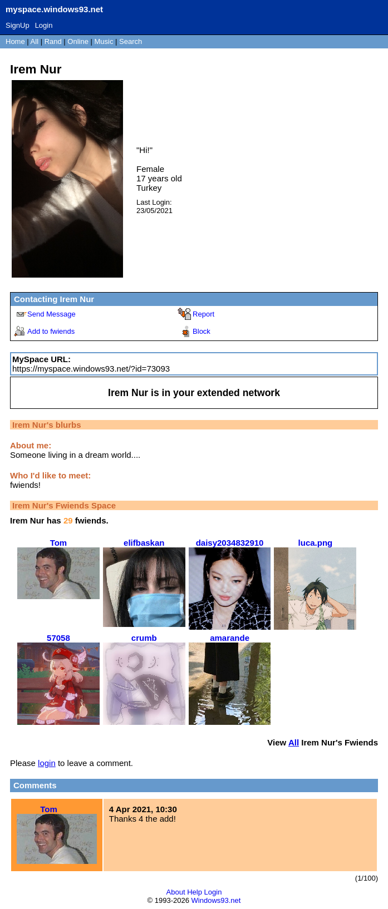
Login (44, 25)
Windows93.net (216, 900)
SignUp (18, 25)
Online (78, 41)
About (175, 892)
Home (15, 41)
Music (104, 41)
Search (130, 41)
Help (194, 892)
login (47, 763)
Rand (53, 41)
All (36, 41)
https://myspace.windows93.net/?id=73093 (91, 368)
